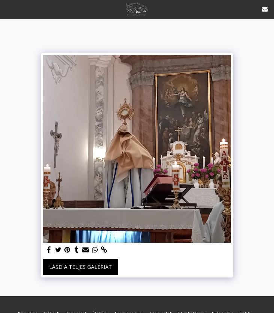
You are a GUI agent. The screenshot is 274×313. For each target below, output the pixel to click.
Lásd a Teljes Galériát (80, 266)
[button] (8, 8)
